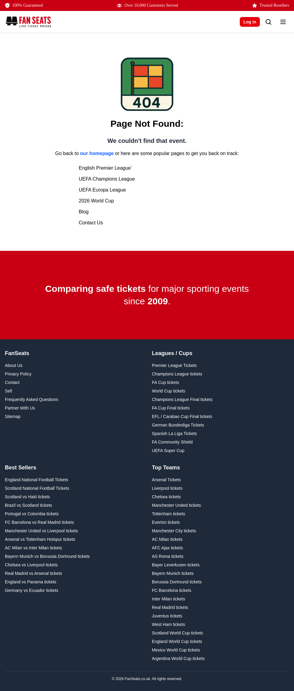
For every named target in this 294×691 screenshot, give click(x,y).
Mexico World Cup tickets (176, 650)
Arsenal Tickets (166, 479)
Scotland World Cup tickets (177, 633)
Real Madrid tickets (170, 607)
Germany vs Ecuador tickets (31, 590)
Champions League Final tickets (182, 399)
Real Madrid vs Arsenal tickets (33, 573)
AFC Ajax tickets (167, 547)
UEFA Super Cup (168, 450)
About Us (14, 365)
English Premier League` (106, 168)
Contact (12, 382)
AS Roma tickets (167, 556)
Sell (8, 391)
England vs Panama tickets (30, 581)
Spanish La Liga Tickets (174, 433)
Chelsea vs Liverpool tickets (31, 564)
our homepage (97, 153)
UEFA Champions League (107, 178)
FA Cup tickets (165, 382)
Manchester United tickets (176, 505)
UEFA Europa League (102, 189)
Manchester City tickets (174, 530)
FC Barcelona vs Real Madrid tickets (39, 522)
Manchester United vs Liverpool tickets (41, 530)
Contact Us (91, 222)
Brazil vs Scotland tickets (28, 505)
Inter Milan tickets (168, 598)
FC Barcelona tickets (171, 590)
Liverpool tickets (167, 488)
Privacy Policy (18, 373)
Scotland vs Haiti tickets (27, 496)
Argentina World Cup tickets (178, 658)
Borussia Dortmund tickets (177, 581)
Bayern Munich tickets (173, 573)
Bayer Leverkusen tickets (176, 564)
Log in (249, 21)
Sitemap (12, 416)
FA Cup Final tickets (171, 408)
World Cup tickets (168, 391)
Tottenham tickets (168, 513)
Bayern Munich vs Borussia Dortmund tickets (47, 556)
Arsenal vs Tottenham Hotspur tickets (40, 539)
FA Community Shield (172, 442)
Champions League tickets (177, 373)
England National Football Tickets (36, 479)
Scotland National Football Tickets (37, 488)
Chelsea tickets (166, 496)
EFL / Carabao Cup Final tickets (182, 416)
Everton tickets (166, 522)
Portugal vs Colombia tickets (32, 513)
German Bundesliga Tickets (178, 425)
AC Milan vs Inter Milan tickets (33, 547)
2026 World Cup (96, 200)
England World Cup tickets (177, 641)
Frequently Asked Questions (31, 399)
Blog (84, 211)
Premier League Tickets (174, 365)
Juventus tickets (167, 615)
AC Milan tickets (167, 539)
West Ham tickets (168, 624)
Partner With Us (20, 408)
